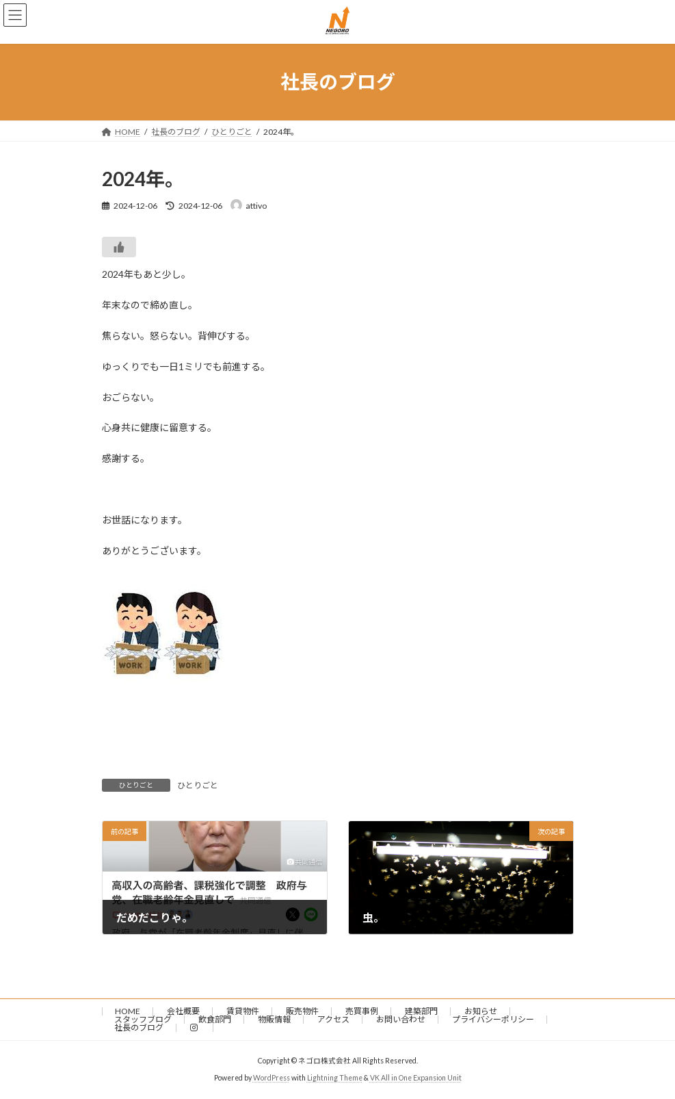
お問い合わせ (400, 1019)
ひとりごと (197, 785)
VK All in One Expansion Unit (416, 1078)
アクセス (333, 1019)
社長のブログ (138, 1027)
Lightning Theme (334, 1078)
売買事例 (361, 1011)
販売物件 (302, 1011)
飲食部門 (214, 1019)
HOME (127, 1011)
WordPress (271, 1078)
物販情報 (274, 1019)
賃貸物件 (242, 1011)
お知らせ (480, 1011)
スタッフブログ (143, 1019)
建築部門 (421, 1011)
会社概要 (183, 1011)
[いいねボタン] (119, 247)
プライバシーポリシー (493, 1019)
